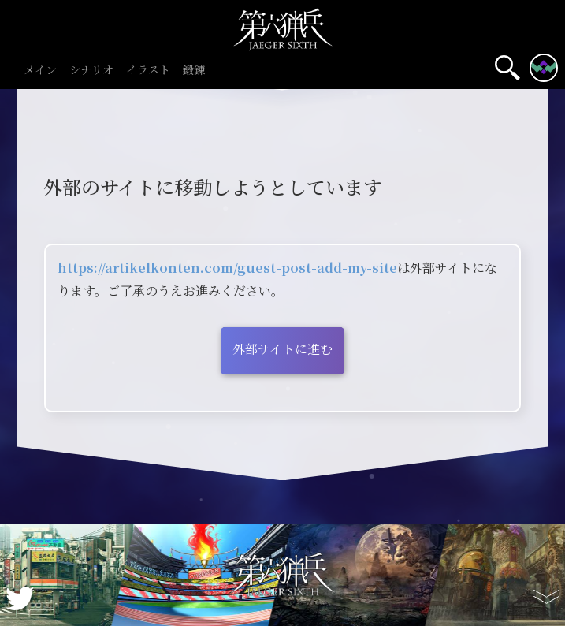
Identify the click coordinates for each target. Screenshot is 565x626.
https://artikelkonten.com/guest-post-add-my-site (227, 268)
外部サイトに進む (282, 349)
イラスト (148, 70)
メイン (40, 70)
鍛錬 (194, 70)
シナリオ (91, 70)
